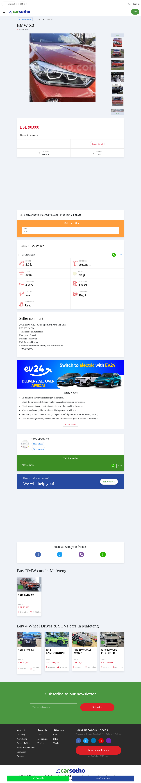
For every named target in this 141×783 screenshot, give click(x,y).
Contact (20, 756)
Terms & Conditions (26, 747)
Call (121, 254)
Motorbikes (42, 739)
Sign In (136, 4)
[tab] (70, 135)
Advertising (22, 739)
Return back (25, 19)
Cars (39, 734)
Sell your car (109, 481)
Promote (44, 144)
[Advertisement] (70, 185)
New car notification (98, 750)
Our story (21, 734)
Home (38, 19)
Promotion (21, 752)
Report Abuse (71, 424)
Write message (38, 449)
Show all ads (38, 444)
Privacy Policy (23, 743)
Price (25, 228)
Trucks (40, 743)
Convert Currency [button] (29, 135)
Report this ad (97, 144)
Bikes (55, 739)
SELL (135, 12)
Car (43, 19)
